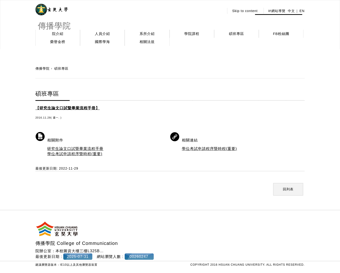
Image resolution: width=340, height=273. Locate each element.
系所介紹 (147, 34)
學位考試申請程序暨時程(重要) (74, 154)
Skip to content (245, 11)
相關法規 (147, 42)
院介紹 (58, 34)
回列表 (288, 189)
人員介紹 (102, 34)
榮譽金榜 (57, 42)
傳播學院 (42, 68)
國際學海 (102, 42)
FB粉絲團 (281, 34)
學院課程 (191, 34)
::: (219, 11)
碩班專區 (236, 34)
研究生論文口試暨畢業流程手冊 (75, 149)
